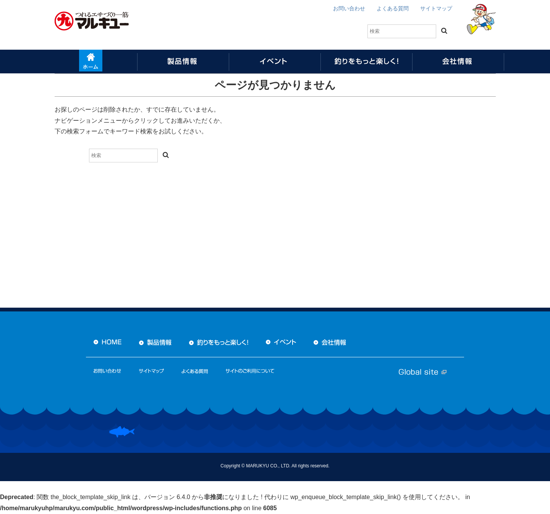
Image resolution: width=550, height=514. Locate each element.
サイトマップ (436, 8)
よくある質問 (393, 8)
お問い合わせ (349, 8)
